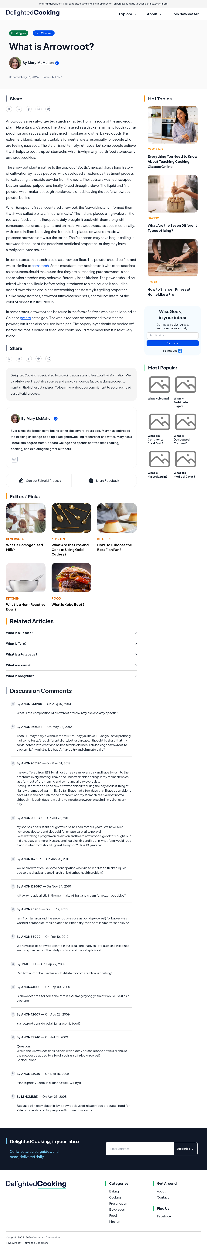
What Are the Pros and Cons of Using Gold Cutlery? (70, 549)
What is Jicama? (158, 398)
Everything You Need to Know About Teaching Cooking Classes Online (173, 161)
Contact (163, 1197)
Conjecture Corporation (46, 1237)
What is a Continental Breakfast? (156, 439)
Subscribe (172, 343)
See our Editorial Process (39, 481)
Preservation (118, 1203)
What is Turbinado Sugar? (181, 402)
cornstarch (40, 265)
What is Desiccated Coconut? (182, 439)
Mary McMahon (41, 63)
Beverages (15, 539)
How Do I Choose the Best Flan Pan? (114, 547)
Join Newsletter (185, 14)
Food (56, 598)
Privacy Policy (13, 1242)
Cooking (155, 149)
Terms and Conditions (36, 1242)
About (161, 1191)
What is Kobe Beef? (68, 604)
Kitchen (58, 539)
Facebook (164, 1216)
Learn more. (161, 3)
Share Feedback (103, 481)
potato (25, 318)
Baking (153, 218)
